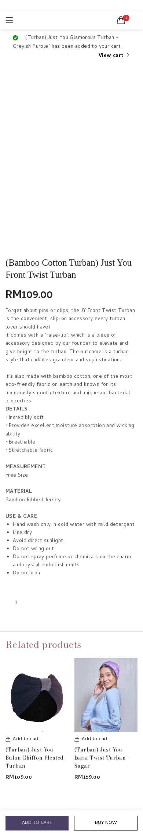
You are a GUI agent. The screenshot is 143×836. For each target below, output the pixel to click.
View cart (111, 56)
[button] (120, 20)
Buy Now (106, 823)
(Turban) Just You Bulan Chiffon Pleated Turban (34, 758)
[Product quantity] (16, 603)
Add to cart (37, 823)
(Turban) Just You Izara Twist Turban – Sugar (102, 758)
